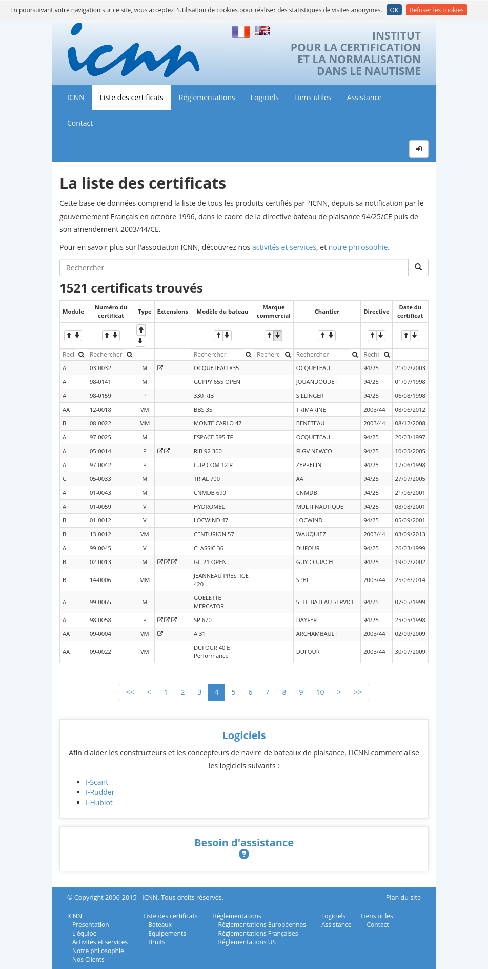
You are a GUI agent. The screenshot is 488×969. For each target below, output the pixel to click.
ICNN (76, 97)
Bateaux (160, 924)
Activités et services (100, 942)
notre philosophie (358, 247)
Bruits (156, 942)
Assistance (364, 97)
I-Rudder (100, 792)
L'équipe (84, 933)
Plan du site (403, 897)
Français (241, 30)
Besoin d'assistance (244, 842)
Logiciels (265, 97)
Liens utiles (313, 97)
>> (358, 692)
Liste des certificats (132, 97)
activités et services (284, 247)
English (264, 30)
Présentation (90, 924)
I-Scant (97, 782)
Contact (80, 123)
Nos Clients (88, 959)
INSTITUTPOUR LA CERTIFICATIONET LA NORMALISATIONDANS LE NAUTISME (356, 53)
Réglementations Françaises (258, 933)
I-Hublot (99, 802)
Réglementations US (247, 942)
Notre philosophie (98, 950)
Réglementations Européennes (262, 924)
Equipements (167, 933)
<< (130, 692)
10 (320, 692)
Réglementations (207, 97)
